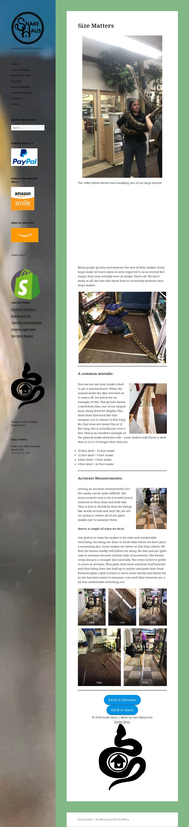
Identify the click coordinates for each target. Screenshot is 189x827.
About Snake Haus (20, 75)
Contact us (16, 98)
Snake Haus (122, 722)
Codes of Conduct (20, 69)
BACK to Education (122, 700)
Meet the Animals (20, 87)
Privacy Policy (85, 819)
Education (16, 81)
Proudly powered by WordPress (112, 819)
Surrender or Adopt (21, 92)
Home (14, 64)
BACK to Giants (122, 710)
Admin (14, 104)
